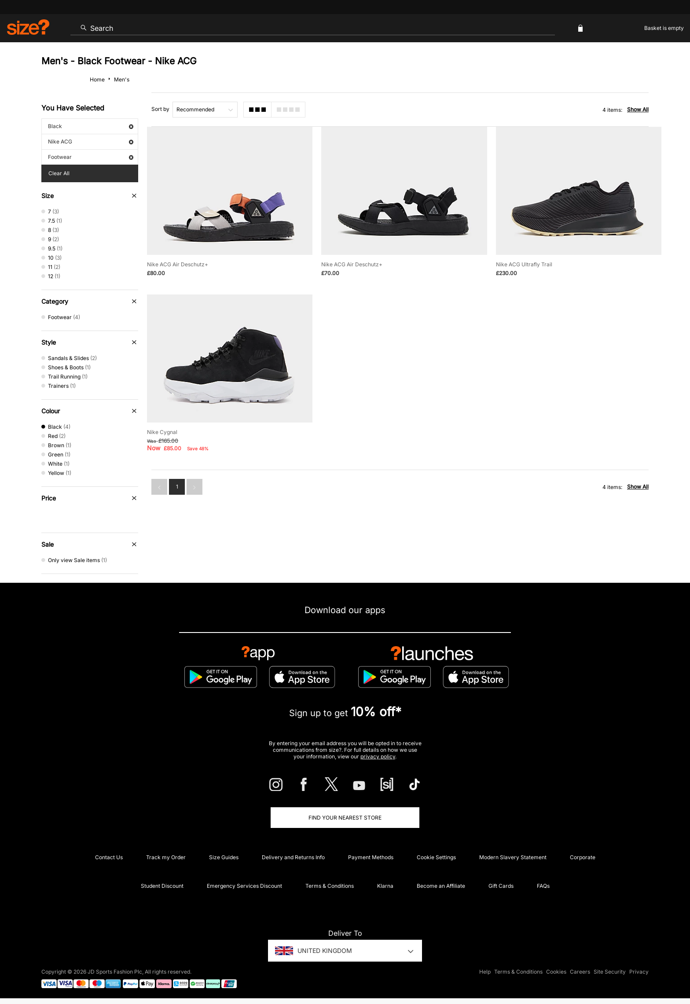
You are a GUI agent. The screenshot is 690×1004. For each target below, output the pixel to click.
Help (485, 971)
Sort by (160, 109)
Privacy (639, 971)
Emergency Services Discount (244, 886)
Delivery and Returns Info (293, 857)
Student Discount (162, 886)
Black (90, 126)
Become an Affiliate (441, 886)
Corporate (582, 857)
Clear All (59, 173)
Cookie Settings (436, 857)
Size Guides (224, 857)
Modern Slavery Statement (513, 857)
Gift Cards (501, 886)
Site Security (610, 971)
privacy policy (377, 756)
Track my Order (166, 857)
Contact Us (109, 857)
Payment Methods (370, 857)
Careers (580, 971)
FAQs (543, 886)
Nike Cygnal (162, 432)
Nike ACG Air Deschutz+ (177, 264)
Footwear (90, 157)
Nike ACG (90, 141)
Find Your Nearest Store (345, 817)
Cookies (556, 971)
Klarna (385, 886)
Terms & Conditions (329, 886)
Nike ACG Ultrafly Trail (524, 264)
